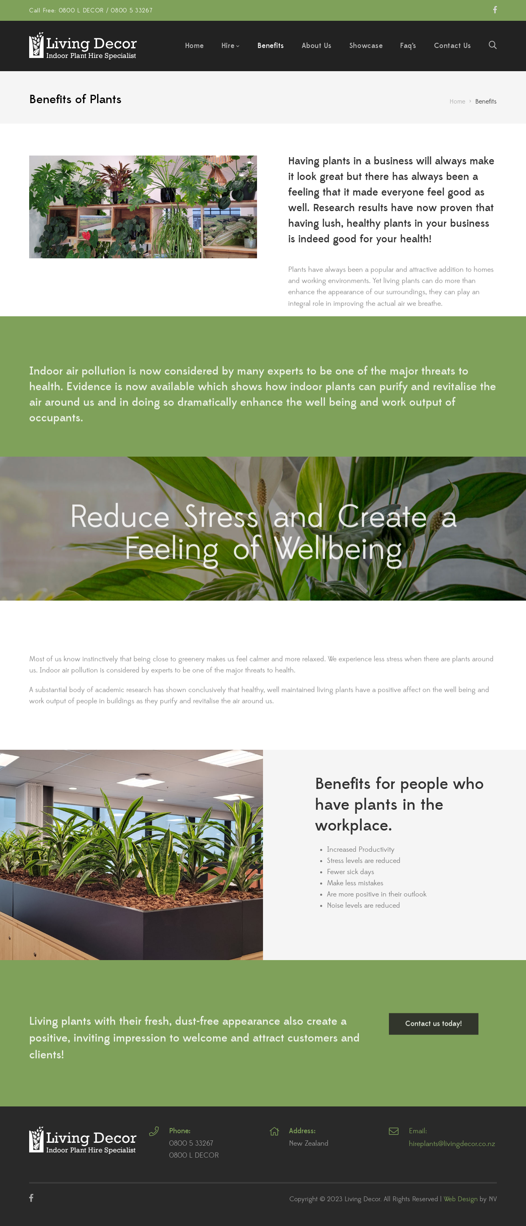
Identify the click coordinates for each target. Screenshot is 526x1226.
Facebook (495, 9)
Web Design (461, 1199)
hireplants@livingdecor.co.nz (452, 1144)
